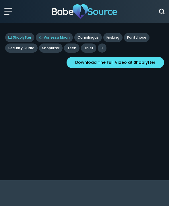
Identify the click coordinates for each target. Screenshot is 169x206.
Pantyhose (136, 37)
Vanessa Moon (54, 37)
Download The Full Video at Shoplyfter (115, 62)
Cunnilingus (88, 37)
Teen (71, 47)
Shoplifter (50, 47)
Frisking (112, 37)
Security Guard (21, 47)
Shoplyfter (19, 37)
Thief (88, 47)
